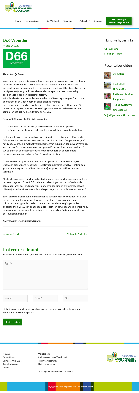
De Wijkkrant (52, 21)
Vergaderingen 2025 (12, 362)
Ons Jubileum (111, 48)
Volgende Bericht (77, 234)
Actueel (83, 21)
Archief (6, 369)
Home (18, 21)
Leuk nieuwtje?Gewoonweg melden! (119, 21)
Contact (98, 21)
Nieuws (6, 356)
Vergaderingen (32, 21)
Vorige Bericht (12, 234)
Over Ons (67, 21)
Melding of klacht (113, 53)
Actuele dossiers (10, 366)
